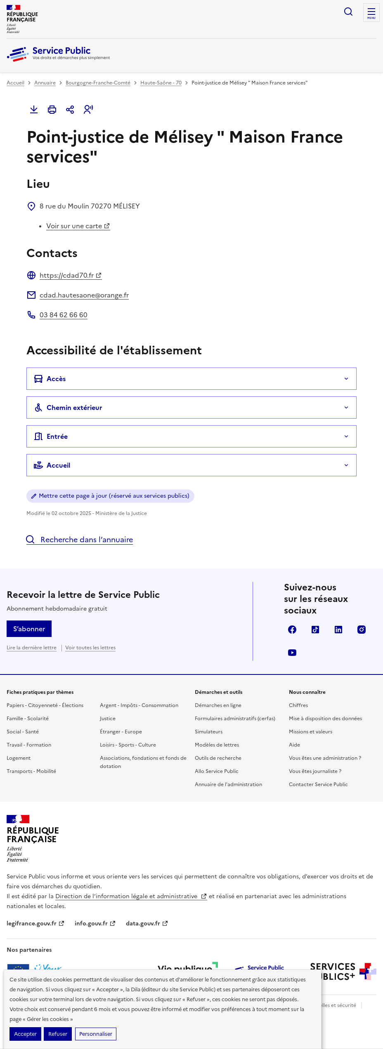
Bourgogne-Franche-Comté (98, 83)
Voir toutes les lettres (90, 647)
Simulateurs (208, 731)
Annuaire (45, 83)
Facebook (292, 629)
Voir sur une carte (78, 226)
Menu (371, 18)
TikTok (315, 629)
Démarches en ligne (218, 705)
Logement (19, 758)
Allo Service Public (217, 771)
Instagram (361, 629)
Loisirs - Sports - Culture (128, 745)
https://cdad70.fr (71, 275)
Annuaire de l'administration (228, 784)
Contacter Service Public (318, 784)
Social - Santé (23, 731)
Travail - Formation (29, 745)
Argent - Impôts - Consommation (139, 705)
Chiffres (298, 705)
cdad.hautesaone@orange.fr (84, 295)
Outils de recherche (218, 758)
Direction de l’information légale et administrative (131, 896)
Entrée (50, 436)
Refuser (57, 1034)
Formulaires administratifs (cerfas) (235, 718)
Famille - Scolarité (28, 718)
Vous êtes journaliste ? (315, 771)
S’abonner (29, 629)
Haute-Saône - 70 (161, 83)
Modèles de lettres (217, 745)
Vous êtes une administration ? (325, 758)
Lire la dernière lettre (32, 647)
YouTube (292, 652)
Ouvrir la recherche (348, 11)
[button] (88, 109)
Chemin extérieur (67, 407)
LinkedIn (338, 629)
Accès (49, 379)
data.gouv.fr (147, 923)
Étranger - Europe (121, 731)
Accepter (25, 1034)
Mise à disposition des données (325, 718)
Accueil (15, 83)
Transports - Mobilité (31, 771)
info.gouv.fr (95, 923)
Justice (108, 718)
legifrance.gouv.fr (36, 923)
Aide (294, 745)
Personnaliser (95, 1034)
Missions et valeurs (310, 731)
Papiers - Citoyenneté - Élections (45, 705)
